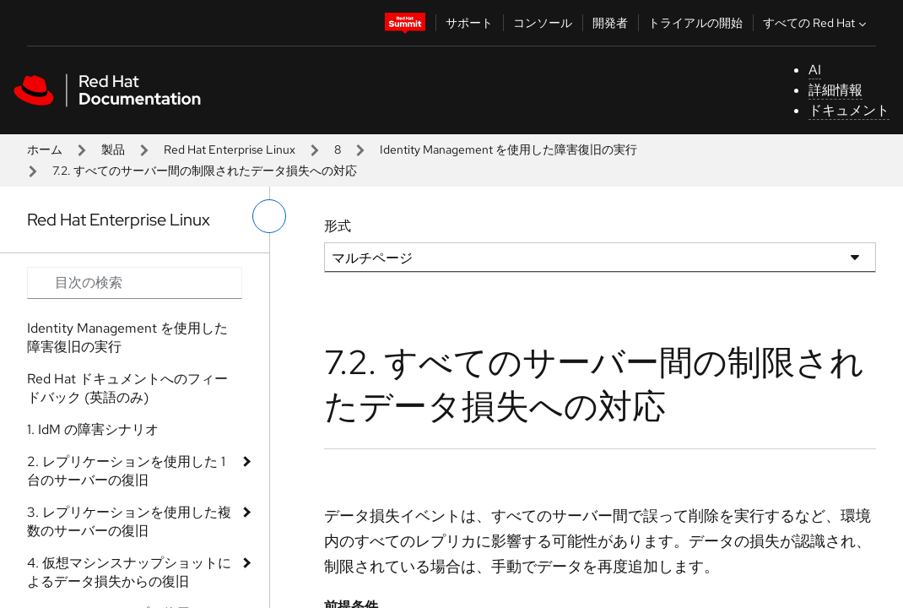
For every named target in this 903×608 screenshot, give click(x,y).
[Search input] (134, 283)
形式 (337, 226)
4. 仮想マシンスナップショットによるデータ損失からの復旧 (129, 572)
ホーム (44, 149)
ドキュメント (848, 110)
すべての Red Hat (816, 22)
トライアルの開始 (695, 22)
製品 (113, 149)
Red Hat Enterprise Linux (229, 149)
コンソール (542, 22)
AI (814, 70)
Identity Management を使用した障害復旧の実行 (508, 149)
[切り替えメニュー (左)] (269, 216)
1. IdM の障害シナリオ (93, 429)
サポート (469, 22)
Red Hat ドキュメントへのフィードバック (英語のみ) (127, 388)
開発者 (610, 22)
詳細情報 (835, 90)
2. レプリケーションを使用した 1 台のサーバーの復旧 (126, 471)
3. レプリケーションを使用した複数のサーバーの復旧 (129, 521)
